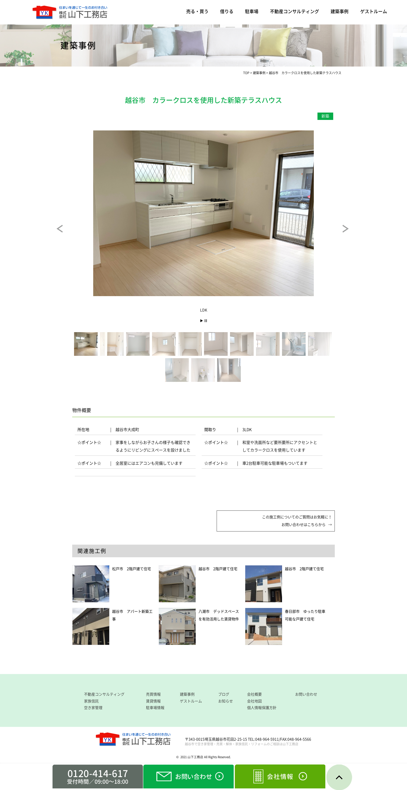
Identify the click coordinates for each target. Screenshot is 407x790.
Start (201, 320)
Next (350, 233)
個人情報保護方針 (261, 708)
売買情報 (153, 694)
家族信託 (91, 701)
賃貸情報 (153, 701)
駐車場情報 (155, 708)
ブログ (223, 694)
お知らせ (225, 701)
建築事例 (339, 11)
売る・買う (197, 11)
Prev (64, 233)
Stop (206, 320)
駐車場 (251, 11)
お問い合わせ (306, 694)
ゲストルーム (373, 11)
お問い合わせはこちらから (303, 524)
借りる (226, 11)
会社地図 (254, 701)
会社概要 (254, 694)
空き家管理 (93, 708)
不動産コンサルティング (294, 11)
